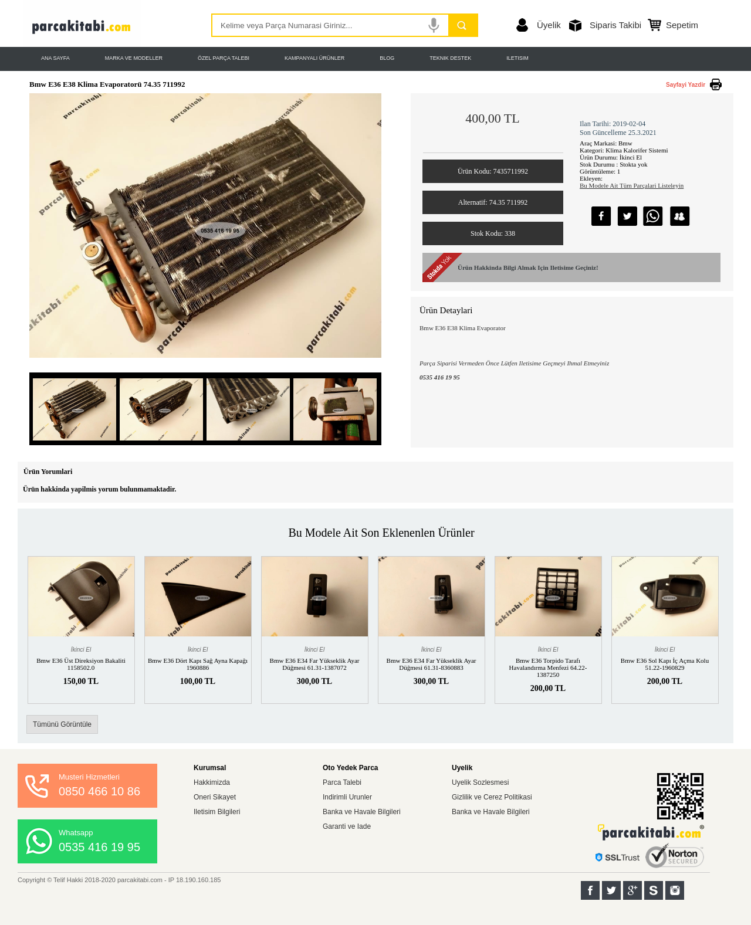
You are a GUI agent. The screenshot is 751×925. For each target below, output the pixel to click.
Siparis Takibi (615, 25)
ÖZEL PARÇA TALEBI (223, 58)
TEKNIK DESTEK (450, 58)
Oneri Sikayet (215, 797)
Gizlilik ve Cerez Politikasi (492, 797)
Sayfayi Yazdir (685, 85)
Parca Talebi (342, 782)
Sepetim (682, 25)
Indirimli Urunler (347, 797)
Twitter (611, 890)
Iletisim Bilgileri (217, 812)
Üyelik (549, 25)
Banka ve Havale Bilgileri (362, 812)
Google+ (632, 890)
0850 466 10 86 (99, 791)
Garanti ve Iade (347, 826)
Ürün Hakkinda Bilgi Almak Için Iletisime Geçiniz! (528, 267)
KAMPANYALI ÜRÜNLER (314, 58)
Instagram (674, 890)
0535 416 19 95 (99, 847)
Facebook (590, 890)
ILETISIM (517, 58)
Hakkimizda (212, 782)
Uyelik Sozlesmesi (480, 782)
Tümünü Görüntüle (62, 724)
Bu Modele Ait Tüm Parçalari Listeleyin (632, 185)
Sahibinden (653, 890)
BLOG (387, 58)
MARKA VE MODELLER (134, 58)
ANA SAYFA (55, 58)
